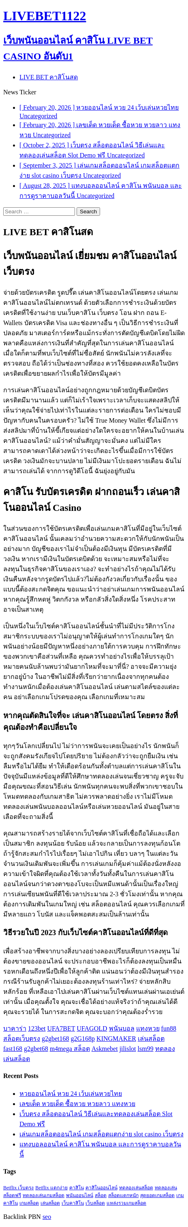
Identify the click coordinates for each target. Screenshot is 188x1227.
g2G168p (83, 1038)
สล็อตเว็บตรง (21, 1038)
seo (47, 1216)
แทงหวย (148, 1028)
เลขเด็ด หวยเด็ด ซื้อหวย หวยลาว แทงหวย (77, 1103)
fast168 (12, 1048)
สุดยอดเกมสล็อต (157, 1195)
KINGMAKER (116, 1038)
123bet (37, 1028)
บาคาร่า (14, 1028)
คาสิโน (76, 1188)
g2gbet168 (55, 1038)
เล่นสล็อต (151, 1038)
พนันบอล (122, 1028)
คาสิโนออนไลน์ (101, 1188)
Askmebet (105, 1048)
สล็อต (101, 1195)
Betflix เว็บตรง (18, 1188)
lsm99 (146, 1048)
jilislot (128, 1048)
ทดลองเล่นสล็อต (136, 1188)
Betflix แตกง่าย (51, 1188)
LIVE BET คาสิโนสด (48, 77)
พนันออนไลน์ (79, 1195)
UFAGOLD (92, 1028)
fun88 (168, 1028)
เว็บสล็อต (95, 1203)
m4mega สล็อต (70, 1048)
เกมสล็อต (29, 1203)
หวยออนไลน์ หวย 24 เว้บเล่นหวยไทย (70, 1093)
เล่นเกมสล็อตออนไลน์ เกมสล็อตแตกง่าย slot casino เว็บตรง (101, 1134)
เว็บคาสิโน (73, 1203)
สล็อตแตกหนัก (123, 1195)
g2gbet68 (36, 1048)
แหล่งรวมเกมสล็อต (126, 1203)
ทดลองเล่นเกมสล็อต (43, 1195)
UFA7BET (61, 1028)
